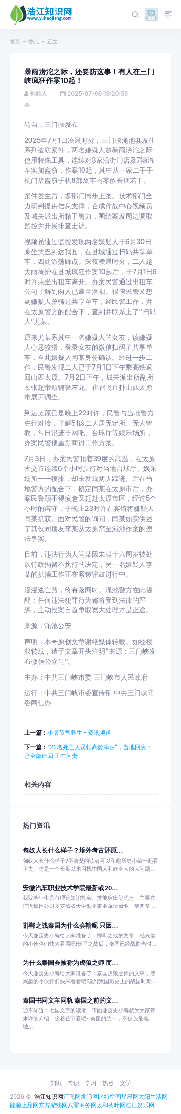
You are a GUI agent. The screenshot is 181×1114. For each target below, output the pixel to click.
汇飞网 (72, 1096)
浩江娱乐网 (139, 1105)
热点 (33, 41)
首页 (15, 41)
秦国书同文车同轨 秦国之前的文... (70, 1000)
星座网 (130, 1096)
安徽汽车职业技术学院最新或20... (70, 888)
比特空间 (109, 1096)
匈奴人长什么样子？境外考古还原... (73, 850)
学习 (91, 1082)
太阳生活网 (153, 1096)
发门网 (89, 1096)
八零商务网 (82, 1105)
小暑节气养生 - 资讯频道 (79, 732)
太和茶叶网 (111, 1105)
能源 (15, 1105)
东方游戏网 (53, 1105)
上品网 (30, 1105)
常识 (73, 1082)
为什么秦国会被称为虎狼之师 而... (70, 962)
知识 (56, 1082)
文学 (125, 1082)
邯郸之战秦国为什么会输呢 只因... (70, 925)
